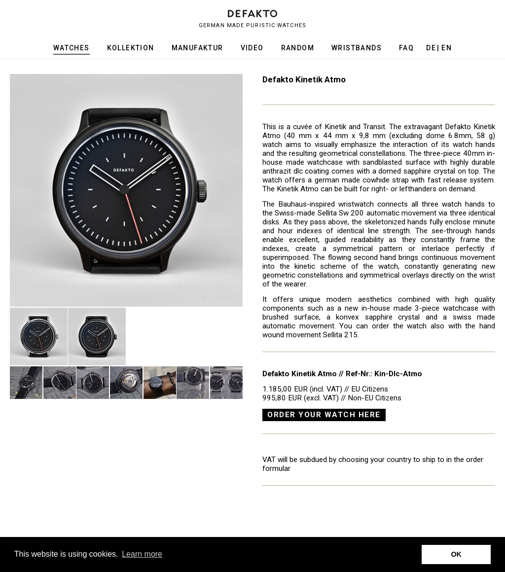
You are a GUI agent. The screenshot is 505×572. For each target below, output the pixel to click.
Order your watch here (324, 414)
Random (297, 48)
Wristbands (356, 48)
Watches (71, 48)
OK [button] (456, 554)
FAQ (406, 48)
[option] (126, 190)
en (446, 48)
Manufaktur (197, 48)
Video (252, 48)
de (431, 48)
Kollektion (130, 48)
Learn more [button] (142, 554)
